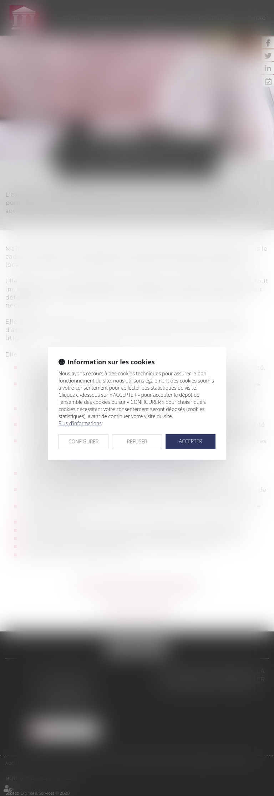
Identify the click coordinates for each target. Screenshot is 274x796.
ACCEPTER (190, 441)
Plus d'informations (80, 423)
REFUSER (137, 441)
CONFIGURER (83, 441)
